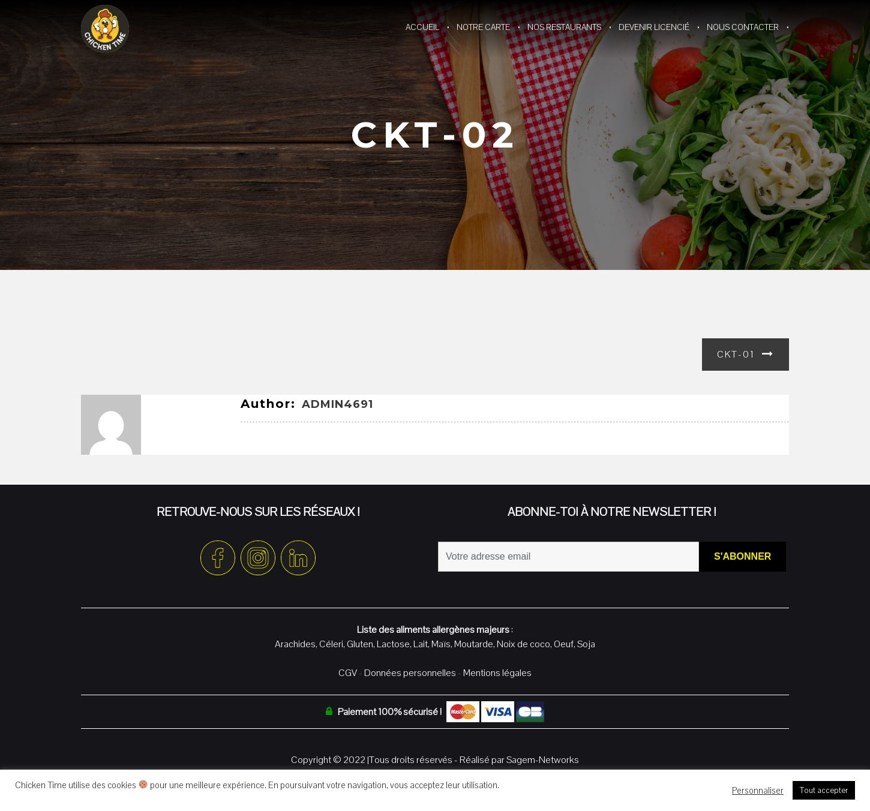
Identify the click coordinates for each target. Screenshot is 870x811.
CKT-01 (736, 354)
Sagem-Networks (542, 759)
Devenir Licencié (654, 27)
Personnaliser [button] (758, 790)
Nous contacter (743, 27)
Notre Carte (483, 27)
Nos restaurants (564, 27)
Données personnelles (410, 672)
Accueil (422, 27)
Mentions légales (497, 672)
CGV (347, 672)
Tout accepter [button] (824, 790)
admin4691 (337, 404)
